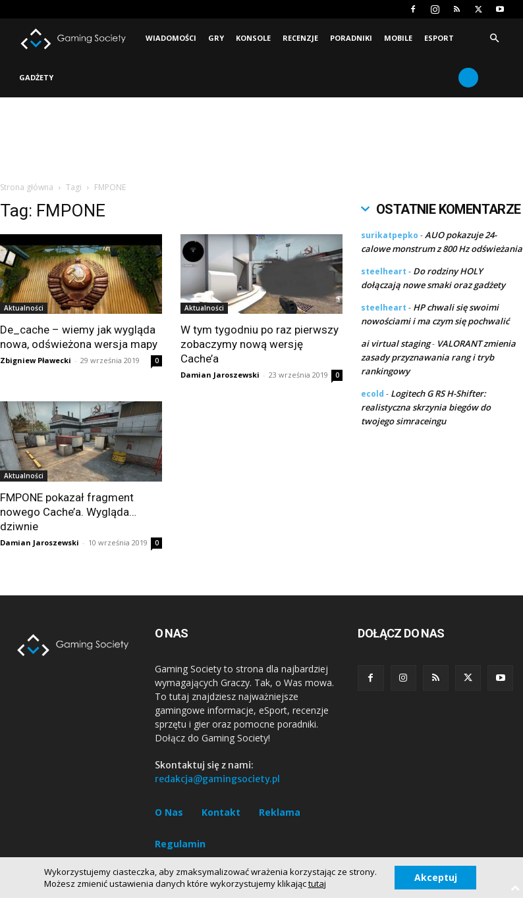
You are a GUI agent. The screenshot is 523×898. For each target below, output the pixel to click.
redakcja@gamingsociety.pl (217, 779)
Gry (216, 38)
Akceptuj (435, 877)
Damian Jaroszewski (220, 375)
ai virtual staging (395, 343)
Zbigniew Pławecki (35, 360)
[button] (494, 38)
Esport (439, 38)
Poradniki (351, 38)
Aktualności (23, 307)
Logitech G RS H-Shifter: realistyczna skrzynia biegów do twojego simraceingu (426, 407)
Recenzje (300, 38)
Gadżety (36, 77)
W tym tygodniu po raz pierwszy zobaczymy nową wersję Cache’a (259, 344)
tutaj (316, 883)
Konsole (253, 38)
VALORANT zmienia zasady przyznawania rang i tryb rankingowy (438, 357)
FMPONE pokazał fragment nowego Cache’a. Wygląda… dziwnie (68, 512)
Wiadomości (171, 38)
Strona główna (26, 187)
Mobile (398, 38)
